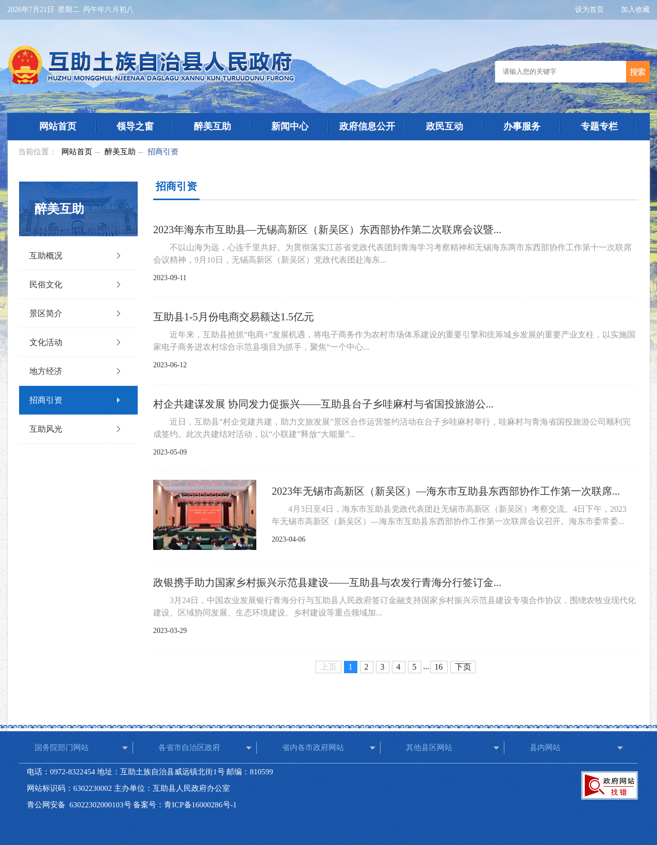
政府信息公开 (367, 126)
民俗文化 (45, 284)
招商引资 (162, 152)
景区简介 (45, 313)
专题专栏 (599, 126)
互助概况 (45, 255)
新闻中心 (289, 126)
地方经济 (45, 371)
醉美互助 (212, 126)
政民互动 (444, 126)
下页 (463, 666)
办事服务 (521, 126)
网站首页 (57, 126)
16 (439, 666)
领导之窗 (135, 126)
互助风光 (45, 429)
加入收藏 (635, 9)
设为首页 (590, 9)
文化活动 (45, 342)
